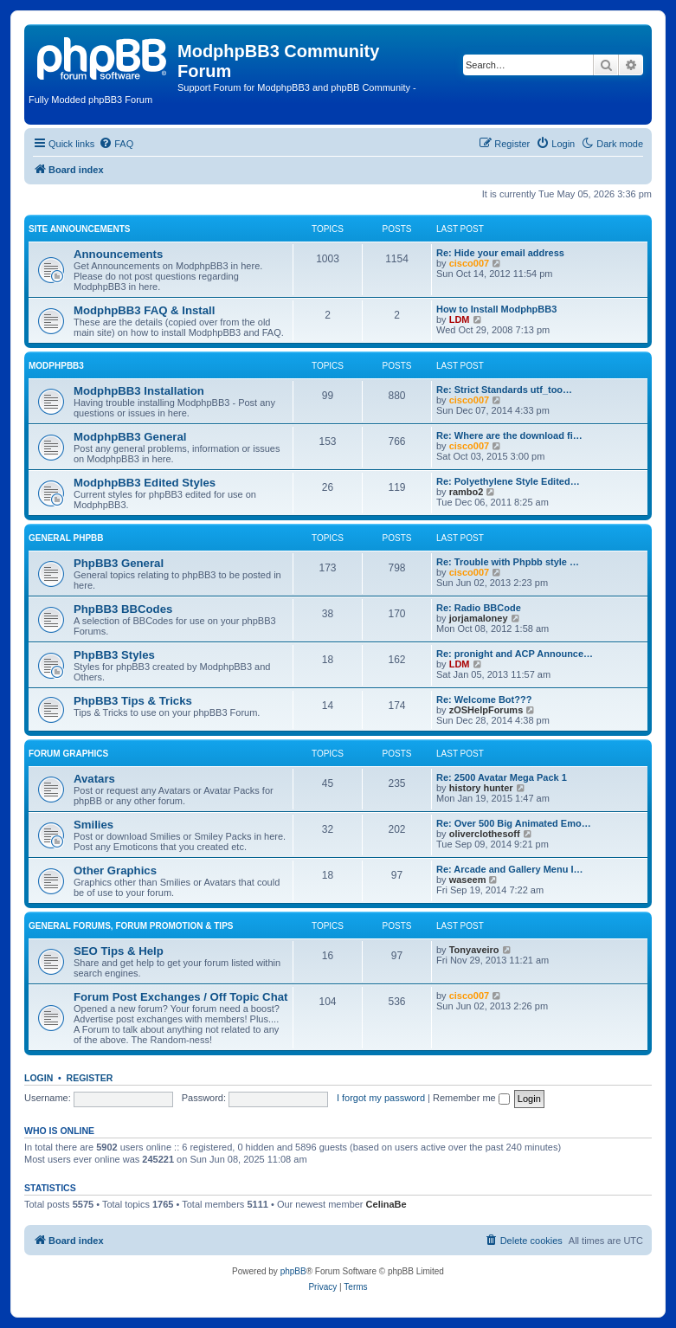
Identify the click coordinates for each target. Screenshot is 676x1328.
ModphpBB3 (56, 366)
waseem (467, 879)
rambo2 (466, 492)
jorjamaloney (478, 618)
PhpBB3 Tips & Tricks (133, 700)
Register (90, 1078)
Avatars (94, 778)
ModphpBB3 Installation (139, 390)
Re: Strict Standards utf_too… (504, 389)
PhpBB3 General (119, 563)
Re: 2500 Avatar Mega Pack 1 (501, 777)
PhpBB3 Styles (114, 654)
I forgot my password (381, 1098)
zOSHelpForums (486, 710)
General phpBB (66, 538)
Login (38, 1078)
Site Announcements (79, 229)
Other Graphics (115, 870)
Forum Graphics (68, 753)
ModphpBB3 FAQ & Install (144, 310)
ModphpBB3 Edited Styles (145, 482)
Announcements (118, 254)
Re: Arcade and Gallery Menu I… (509, 869)
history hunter (481, 788)
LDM (459, 319)
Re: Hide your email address (500, 253)
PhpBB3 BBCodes (123, 609)
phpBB (293, 1271)
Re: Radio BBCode (478, 608)
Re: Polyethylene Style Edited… (508, 481)
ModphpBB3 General (130, 436)
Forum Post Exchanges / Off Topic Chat (180, 996)
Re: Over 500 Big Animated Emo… (513, 823)
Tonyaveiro (474, 949)
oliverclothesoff (484, 833)
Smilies (93, 824)
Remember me (471, 1098)
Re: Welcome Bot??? (483, 699)
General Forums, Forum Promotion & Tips (131, 926)
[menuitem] (116, 143)
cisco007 (469, 263)
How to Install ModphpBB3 (496, 309)
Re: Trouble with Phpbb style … (507, 562)
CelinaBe (386, 1204)
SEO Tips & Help (119, 950)
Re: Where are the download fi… (509, 435)
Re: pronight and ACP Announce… (514, 653)
